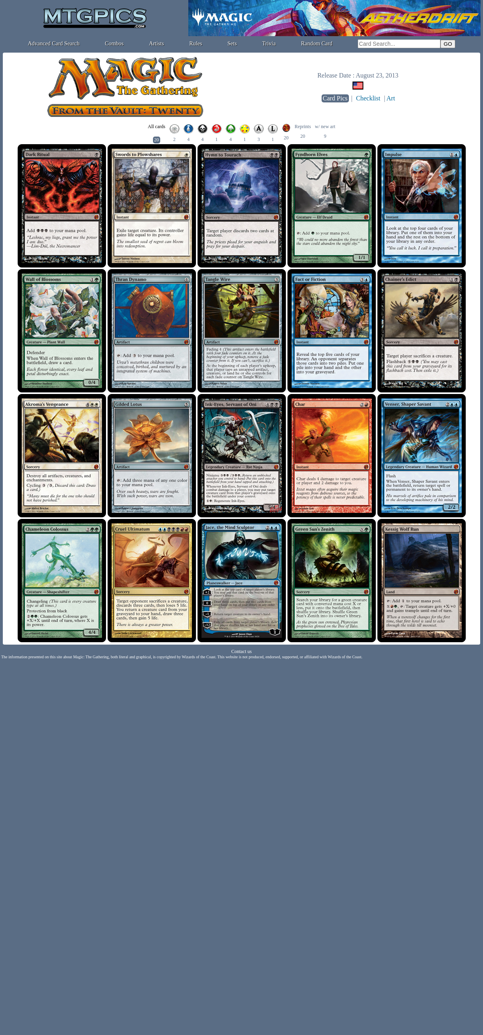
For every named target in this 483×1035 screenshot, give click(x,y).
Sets (232, 44)
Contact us (241, 651)
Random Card (316, 44)
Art (391, 98)
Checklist (368, 98)
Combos (114, 44)
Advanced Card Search (53, 44)
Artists (156, 44)
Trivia (269, 44)
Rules (196, 44)
